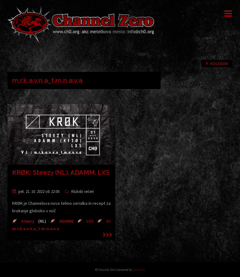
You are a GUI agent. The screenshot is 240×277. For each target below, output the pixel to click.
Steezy (27, 221)
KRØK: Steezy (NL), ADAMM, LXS (60, 172)
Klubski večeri (82, 191)
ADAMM (66, 221)
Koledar (219, 63)
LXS (89, 221)
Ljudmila (139, 270)
